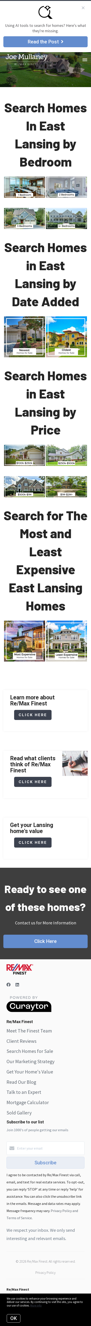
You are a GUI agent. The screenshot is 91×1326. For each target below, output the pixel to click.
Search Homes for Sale (29, 1051)
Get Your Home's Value (29, 1072)
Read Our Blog (21, 1082)
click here (33, 715)
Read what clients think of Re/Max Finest (32, 764)
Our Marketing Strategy (30, 1061)
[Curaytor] (28, 1011)
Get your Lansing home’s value (31, 828)
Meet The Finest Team (29, 1031)
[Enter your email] (50, 1148)
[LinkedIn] (17, 984)
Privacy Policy (45, 1272)
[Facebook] (8, 984)
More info (36, 1305)
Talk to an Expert (23, 1092)
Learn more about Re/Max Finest (32, 700)
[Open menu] (84, 60)
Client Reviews (21, 1041)
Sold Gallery (19, 1113)
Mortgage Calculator (27, 1102)
